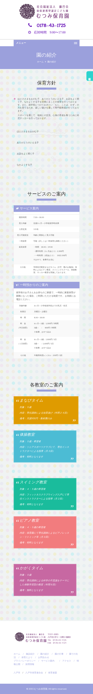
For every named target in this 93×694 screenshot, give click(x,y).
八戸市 (17, 672)
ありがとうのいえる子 (28, 142)
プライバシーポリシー (25, 660)
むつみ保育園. (41, 688)
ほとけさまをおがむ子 (28, 131)
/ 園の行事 (57, 653)
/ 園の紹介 (42, 653)
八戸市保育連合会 (34, 672)
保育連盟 (52, 672)
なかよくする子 (24, 164)
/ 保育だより (24, 656)
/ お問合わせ (41, 656)
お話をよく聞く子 (25, 153)
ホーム (40, 61)
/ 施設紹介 (28, 653)
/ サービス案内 (45, 660)
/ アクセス (64, 660)
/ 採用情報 (27, 663)
